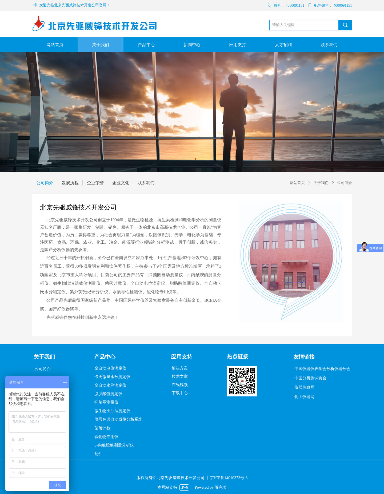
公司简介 (344, 183)
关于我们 (321, 183)
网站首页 (297, 183)
